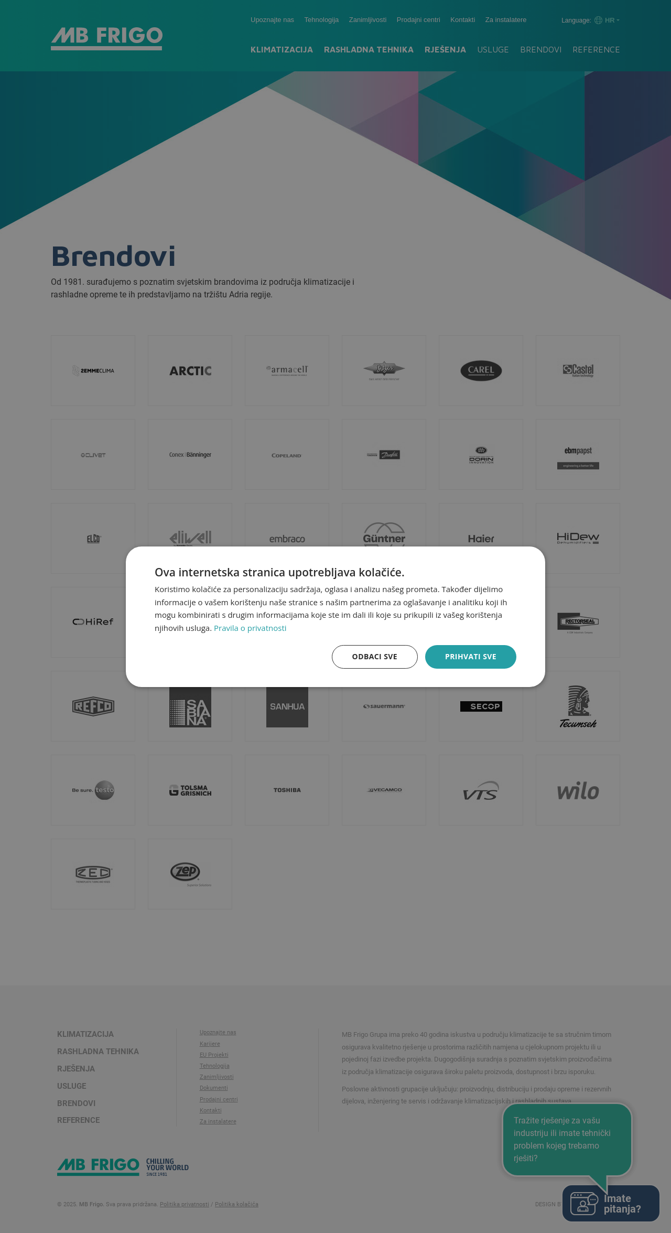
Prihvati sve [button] (470, 656)
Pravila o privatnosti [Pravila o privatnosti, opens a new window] (250, 628)
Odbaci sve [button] (374, 656)
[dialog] (335, 616)
